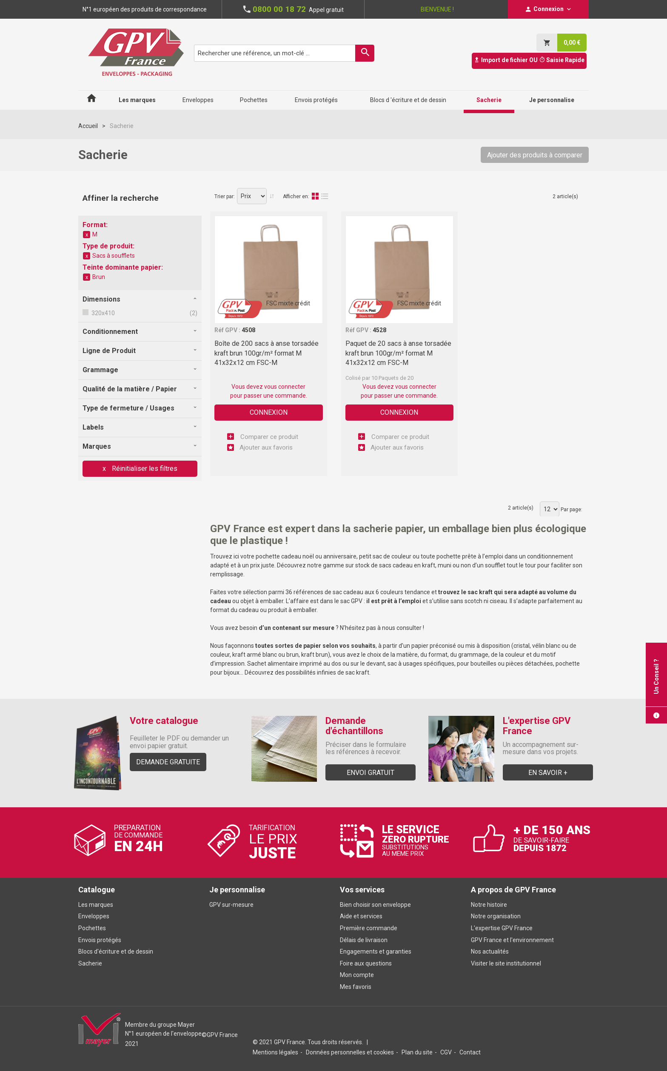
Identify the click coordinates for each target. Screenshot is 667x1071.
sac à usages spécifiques (421, 663)
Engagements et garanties (375, 951)
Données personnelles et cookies (350, 1052)
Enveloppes (93, 916)
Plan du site (417, 1052)
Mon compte (357, 974)
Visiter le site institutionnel (506, 963)
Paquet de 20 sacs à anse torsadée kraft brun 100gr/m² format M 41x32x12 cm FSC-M (398, 353)
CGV (446, 1052)
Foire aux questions (366, 963)
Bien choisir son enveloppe (375, 904)
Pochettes (92, 928)
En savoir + (547, 773)
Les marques (95, 904)
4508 (248, 330)
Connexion (269, 412)
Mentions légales (275, 1052)
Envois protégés (99, 940)
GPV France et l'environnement (512, 940)
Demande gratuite (168, 762)
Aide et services (361, 916)
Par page (571, 510)
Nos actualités (490, 951)
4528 (379, 330)
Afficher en (295, 196)
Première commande (368, 928)
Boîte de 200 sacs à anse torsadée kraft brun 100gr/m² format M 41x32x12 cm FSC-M (266, 353)
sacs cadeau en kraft (407, 565)
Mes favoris (355, 986)
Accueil (88, 125)
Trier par (224, 196)
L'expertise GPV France (502, 928)
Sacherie (90, 963)
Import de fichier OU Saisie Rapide (529, 60)
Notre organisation (496, 916)
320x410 (102, 313)
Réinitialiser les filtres (143, 468)
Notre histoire (489, 904)
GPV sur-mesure (231, 904)
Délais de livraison (364, 940)
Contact (470, 1052)
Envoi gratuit (370, 773)
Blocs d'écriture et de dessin (115, 951)
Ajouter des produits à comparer (534, 155)
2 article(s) (565, 196)
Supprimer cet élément (87, 235)
